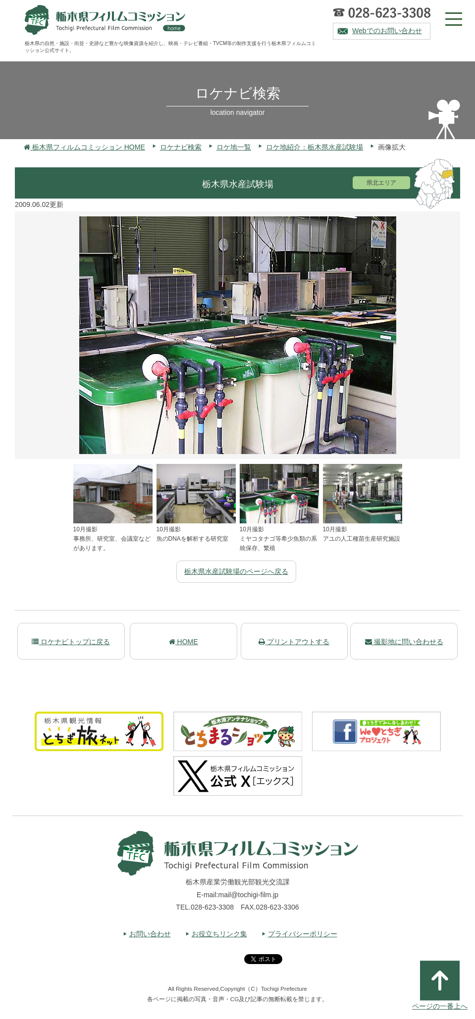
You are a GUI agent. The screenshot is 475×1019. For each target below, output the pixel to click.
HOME (183, 642)
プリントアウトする (294, 642)
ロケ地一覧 (233, 147)
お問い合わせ (150, 934)
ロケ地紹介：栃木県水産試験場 (314, 147)
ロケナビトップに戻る (71, 642)
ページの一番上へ (440, 985)
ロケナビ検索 (181, 147)
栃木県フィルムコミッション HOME (84, 147)
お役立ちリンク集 (219, 934)
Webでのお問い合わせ (387, 31)
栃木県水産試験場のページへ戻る (236, 571)
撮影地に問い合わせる (404, 642)
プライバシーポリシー (302, 934)
